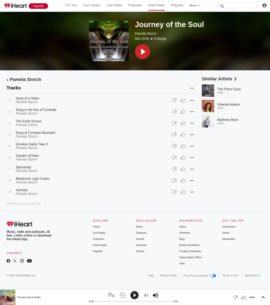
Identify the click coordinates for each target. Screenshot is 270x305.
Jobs (182, 263)
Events (140, 238)
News (139, 226)
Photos (140, 251)
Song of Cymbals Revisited (35, 132)
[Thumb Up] (183, 100)
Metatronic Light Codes (33, 178)
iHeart (96, 226)
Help (151, 275)
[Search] (238, 6)
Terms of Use (230, 275)
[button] (142, 51)
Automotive (229, 226)
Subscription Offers (190, 257)
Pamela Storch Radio (29, 297)
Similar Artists (220, 78)
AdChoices (252, 275)
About (182, 226)
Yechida (21, 190)
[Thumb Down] (174, 100)
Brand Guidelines (189, 245)
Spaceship (23, 167)
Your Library (92, 5)
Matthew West (227, 120)
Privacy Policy (168, 275)
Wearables (228, 238)
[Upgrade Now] (38, 6)
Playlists (177, 5)
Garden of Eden (27, 155)
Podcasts (135, 5)
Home (226, 232)
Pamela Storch (146, 33)
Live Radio (114, 5)
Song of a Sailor (27, 98)
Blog (182, 238)
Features (141, 232)
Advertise (184, 232)
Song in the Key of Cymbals (36, 110)
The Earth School (28, 121)
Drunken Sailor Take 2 (32, 144)
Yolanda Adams (228, 104)
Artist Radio (156, 5)
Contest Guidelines (190, 251)
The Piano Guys (229, 89)
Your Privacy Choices (199, 275)
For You (71, 5)
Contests (141, 245)
